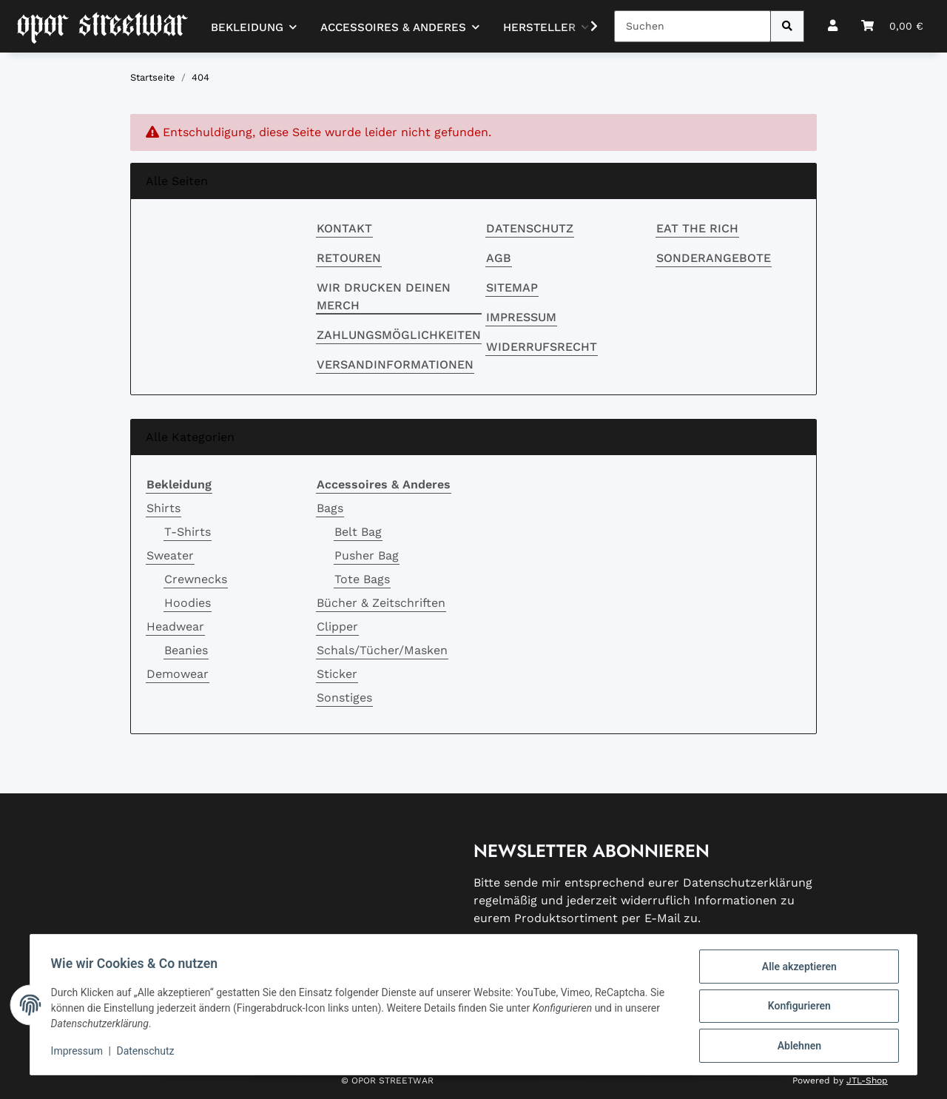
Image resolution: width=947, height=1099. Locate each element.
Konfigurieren (795, 1008)
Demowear (177, 674)
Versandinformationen (395, 364)
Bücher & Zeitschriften (381, 603)
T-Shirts (187, 532)
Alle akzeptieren (795, 969)
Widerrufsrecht (541, 347)
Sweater (170, 555)
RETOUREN (349, 258)
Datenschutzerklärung (747, 882)
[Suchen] (692, 26)
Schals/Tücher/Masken (382, 650)
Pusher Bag (366, 555)
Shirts (163, 508)
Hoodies (187, 603)
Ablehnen (796, 1046)
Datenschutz (529, 228)
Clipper (337, 626)
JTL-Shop (867, 1080)
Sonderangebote (713, 258)
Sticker (337, 674)
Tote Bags (362, 579)
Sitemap (512, 287)
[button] (832, 26)
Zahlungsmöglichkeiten (399, 335)
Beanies (186, 650)
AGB (498, 258)
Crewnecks (195, 579)
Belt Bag (358, 532)
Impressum (521, 317)
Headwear (175, 626)
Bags (330, 508)
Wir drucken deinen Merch (384, 296)
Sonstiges (344, 697)
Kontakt (344, 228)
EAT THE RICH (697, 228)
